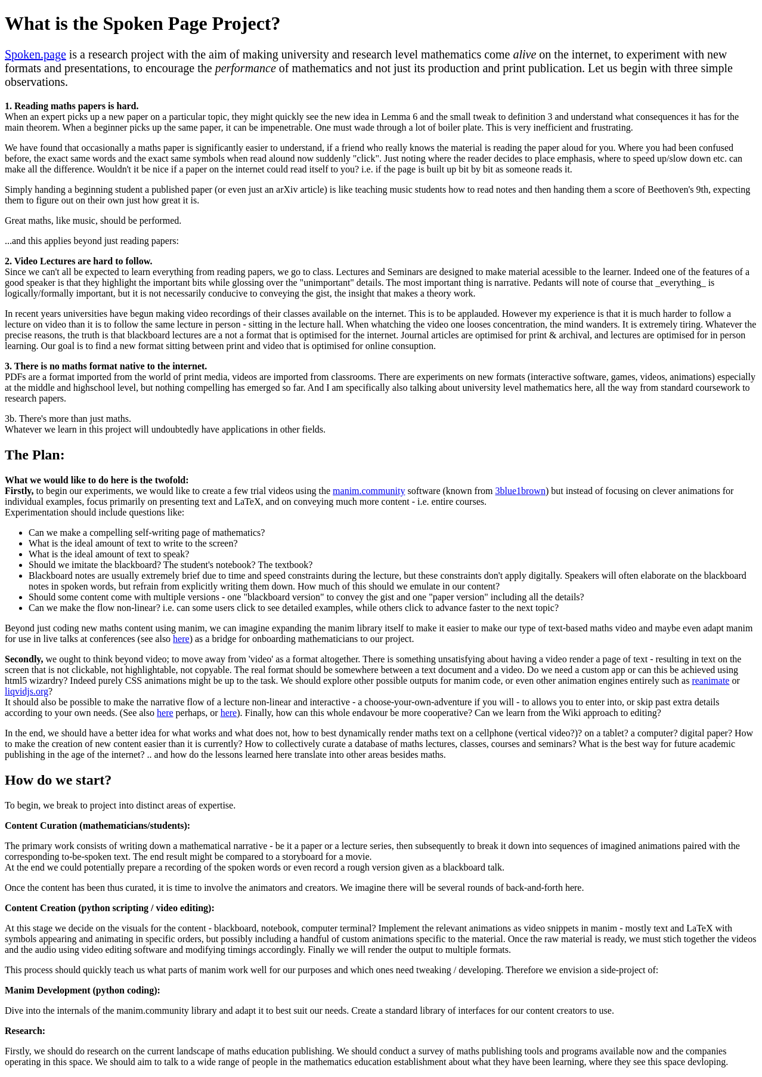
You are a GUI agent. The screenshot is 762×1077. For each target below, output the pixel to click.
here (181, 639)
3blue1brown (520, 491)
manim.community (369, 491)
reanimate (710, 680)
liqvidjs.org (26, 691)
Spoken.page (35, 54)
